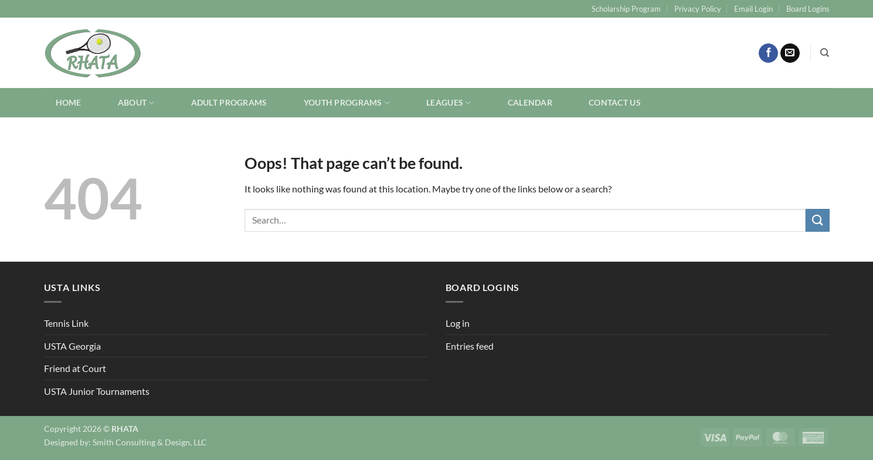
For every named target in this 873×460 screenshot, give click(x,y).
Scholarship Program (626, 8)
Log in (458, 323)
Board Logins (808, 8)
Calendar (530, 102)
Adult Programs (229, 102)
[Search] (824, 53)
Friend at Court (75, 368)
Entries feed (470, 345)
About (136, 103)
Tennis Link (66, 323)
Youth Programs (347, 103)
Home (68, 102)
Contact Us (615, 102)
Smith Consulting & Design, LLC (150, 442)
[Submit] (817, 220)
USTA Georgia (72, 345)
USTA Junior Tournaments (97, 391)
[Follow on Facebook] (768, 53)
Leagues (448, 103)
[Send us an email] (790, 53)
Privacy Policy (697, 8)
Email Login (753, 8)
